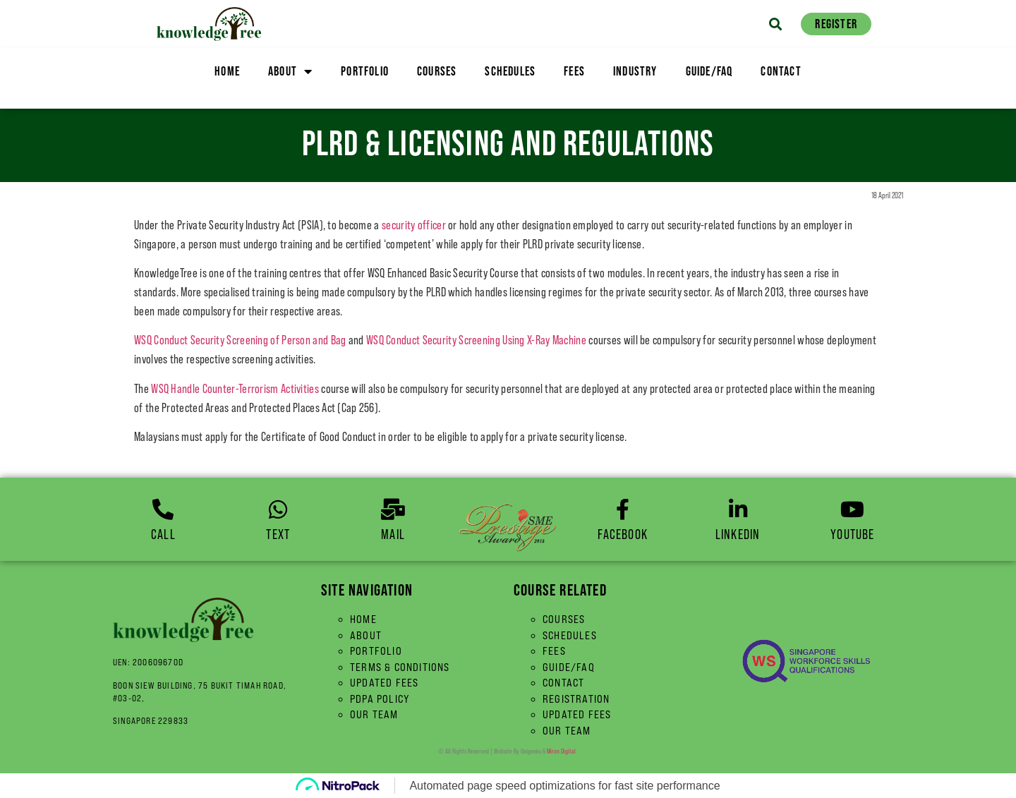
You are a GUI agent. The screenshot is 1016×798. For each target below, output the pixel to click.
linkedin (738, 534)
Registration (576, 699)
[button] (775, 23)
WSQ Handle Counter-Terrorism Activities (235, 389)
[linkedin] (738, 509)
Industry (635, 71)
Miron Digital (561, 751)
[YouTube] (852, 509)
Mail (393, 534)
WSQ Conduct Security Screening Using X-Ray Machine (476, 340)
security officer (414, 225)
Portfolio (365, 71)
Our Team (374, 714)
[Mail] (393, 509)
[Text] (278, 509)
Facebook (623, 534)
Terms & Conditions (400, 667)
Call (163, 534)
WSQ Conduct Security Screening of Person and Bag (240, 340)
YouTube (852, 534)
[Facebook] (623, 509)
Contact (781, 71)
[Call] (163, 509)
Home (227, 71)
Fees (574, 71)
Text (278, 534)
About (290, 71)
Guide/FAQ (709, 71)
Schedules (510, 71)
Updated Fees (384, 683)
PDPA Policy (380, 699)
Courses (436, 71)
